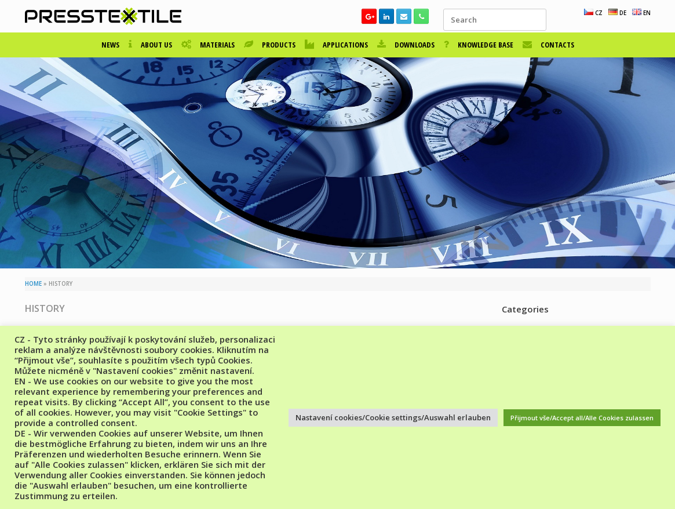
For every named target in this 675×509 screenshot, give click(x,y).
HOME (33, 284)
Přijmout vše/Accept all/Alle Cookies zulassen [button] (582, 417)
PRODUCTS (269, 44)
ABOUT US (150, 44)
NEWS (110, 44)
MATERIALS (208, 44)
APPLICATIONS (336, 44)
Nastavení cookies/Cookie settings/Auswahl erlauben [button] (393, 417)
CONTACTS (548, 44)
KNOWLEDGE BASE (478, 44)
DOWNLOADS (406, 44)
